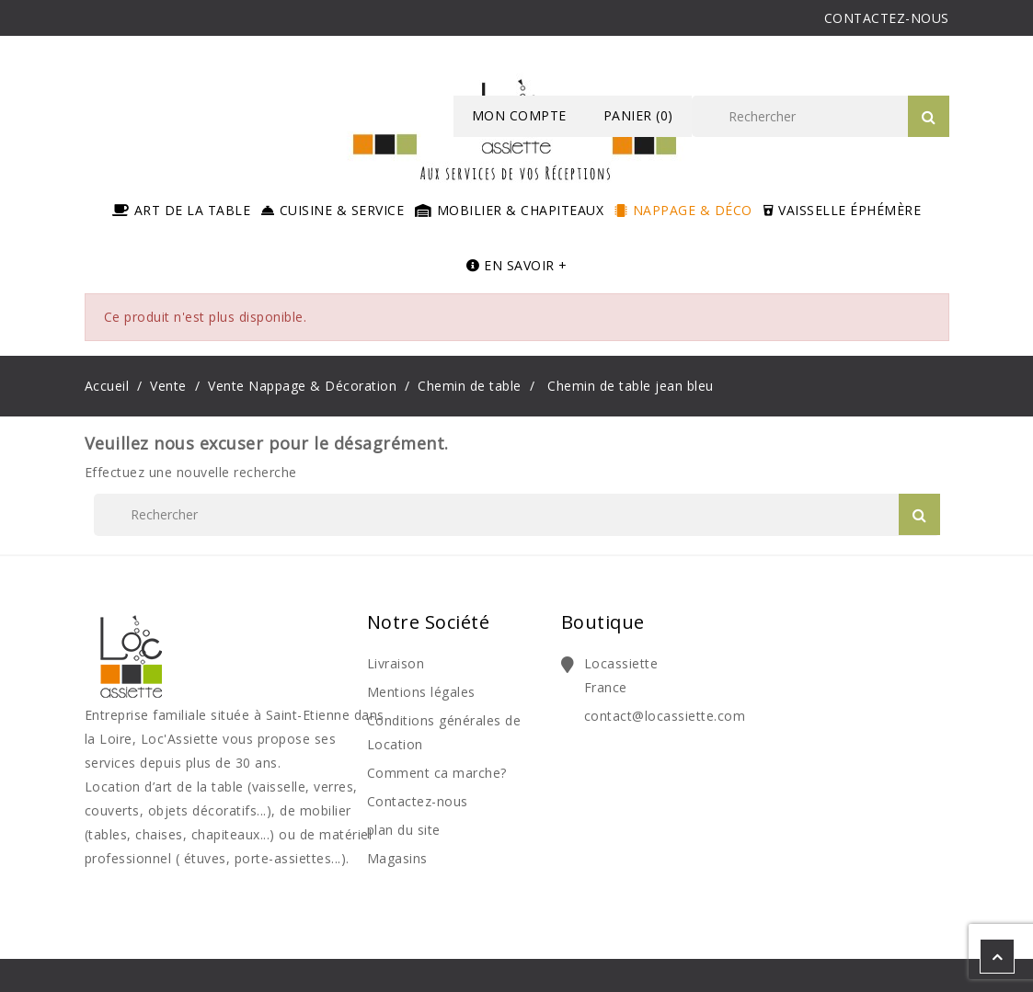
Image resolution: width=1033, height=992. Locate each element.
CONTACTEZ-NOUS (886, 18)
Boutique (603, 622)
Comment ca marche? (437, 772)
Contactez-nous (417, 801)
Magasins (397, 858)
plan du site (404, 829)
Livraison (396, 663)
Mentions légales (421, 692)
